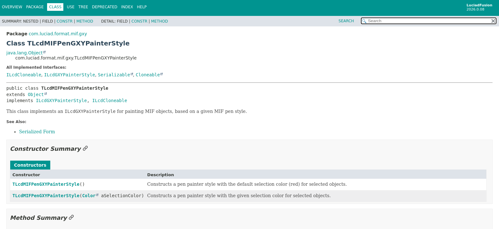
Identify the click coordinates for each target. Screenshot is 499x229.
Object (36, 94)
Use (70, 7)
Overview (12, 7)
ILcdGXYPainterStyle (69, 74)
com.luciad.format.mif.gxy (58, 33)
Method (84, 21)
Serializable (114, 74)
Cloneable (148, 74)
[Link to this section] (85, 148)
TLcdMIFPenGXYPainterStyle (46, 184)
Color (88, 195)
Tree (83, 7)
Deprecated (104, 7)
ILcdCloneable (23, 74)
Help (142, 7)
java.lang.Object (24, 52)
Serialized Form (37, 131)
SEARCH (346, 21)
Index (127, 7)
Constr (65, 21)
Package (35, 7)
